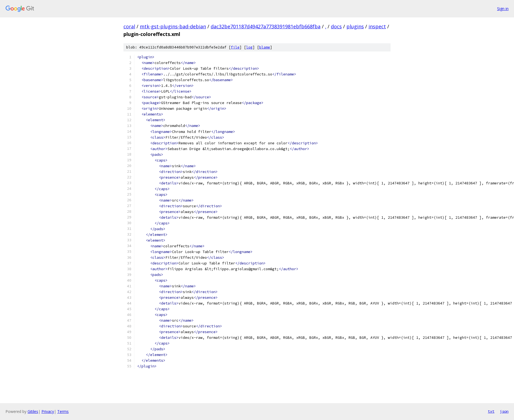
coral (129, 26)
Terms (63, 411)
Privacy (47, 411)
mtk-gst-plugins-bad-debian (173, 26)
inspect (377, 26)
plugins (355, 26)
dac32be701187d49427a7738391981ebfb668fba (266, 26)
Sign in (503, 8)
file (235, 47)
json (504, 411)
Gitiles (33, 411)
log (249, 47)
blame (264, 47)
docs (336, 26)
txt (491, 411)
